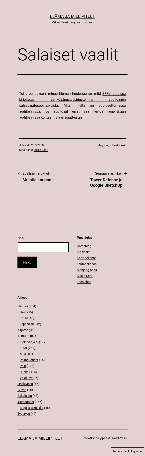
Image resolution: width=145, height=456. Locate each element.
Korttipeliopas (86, 258)
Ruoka (24, 372)
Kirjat (23, 348)
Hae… (21, 238)
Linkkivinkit (119, 145)
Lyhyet (21, 390)
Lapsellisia (27, 324)
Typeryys (23, 413)
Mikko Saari (41, 150)
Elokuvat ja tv (29, 342)
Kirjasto (22, 330)
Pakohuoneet (29, 360)
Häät (23, 312)
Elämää (22, 306)
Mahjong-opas (87, 270)
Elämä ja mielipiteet (72, 16)
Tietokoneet (25, 402)
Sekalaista (24, 395)
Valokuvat (27, 378)
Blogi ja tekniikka (31, 408)
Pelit (23, 366)
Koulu (24, 318)
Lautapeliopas (87, 264)
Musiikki (25, 354)
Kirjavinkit (83, 252)
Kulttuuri (23, 336)
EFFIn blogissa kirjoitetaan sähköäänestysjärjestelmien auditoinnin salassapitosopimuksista (72, 100)
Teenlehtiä (84, 282)
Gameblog (84, 246)
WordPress (119, 438)
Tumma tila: (127, 451)
